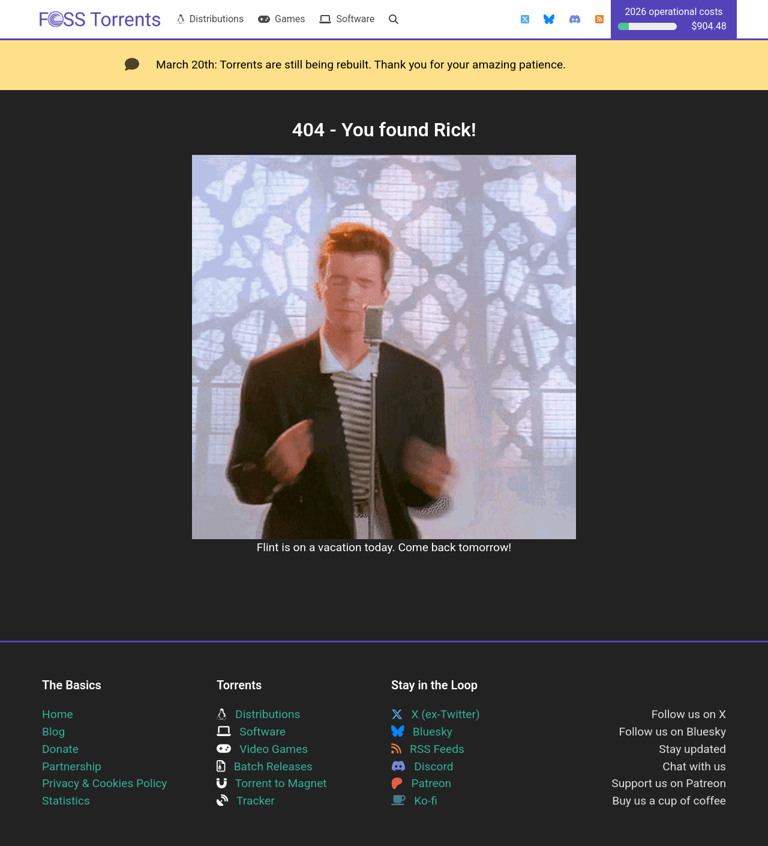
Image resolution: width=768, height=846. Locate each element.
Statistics (66, 801)
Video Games (262, 749)
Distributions (210, 19)
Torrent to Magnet (272, 783)
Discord (422, 766)
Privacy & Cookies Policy (104, 783)
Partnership (71, 766)
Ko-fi (414, 801)
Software (346, 19)
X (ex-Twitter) (435, 714)
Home (57, 714)
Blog (53, 732)
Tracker (246, 801)
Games (281, 19)
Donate (60, 749)
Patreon (421, 783)
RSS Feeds (427, 749)
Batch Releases (265, 766)
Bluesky (421, 732)
